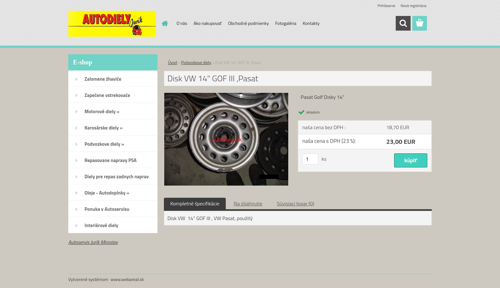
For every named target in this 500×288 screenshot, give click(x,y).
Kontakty (311, 23)
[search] (403, 23)
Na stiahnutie (248, 203)
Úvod (172, 62)
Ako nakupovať (208, 23)
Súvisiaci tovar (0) (295, 203)
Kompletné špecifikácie (194, 203)
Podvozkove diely (196, 62)
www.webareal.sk (127, 279)
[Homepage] (164, 23)
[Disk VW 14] (226, 95)
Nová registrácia (413, 6)
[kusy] (310, 159)
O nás (182, 23)
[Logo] (112, 24)
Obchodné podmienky (248, 23)
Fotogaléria (285, 23)
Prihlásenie (386, 6)
